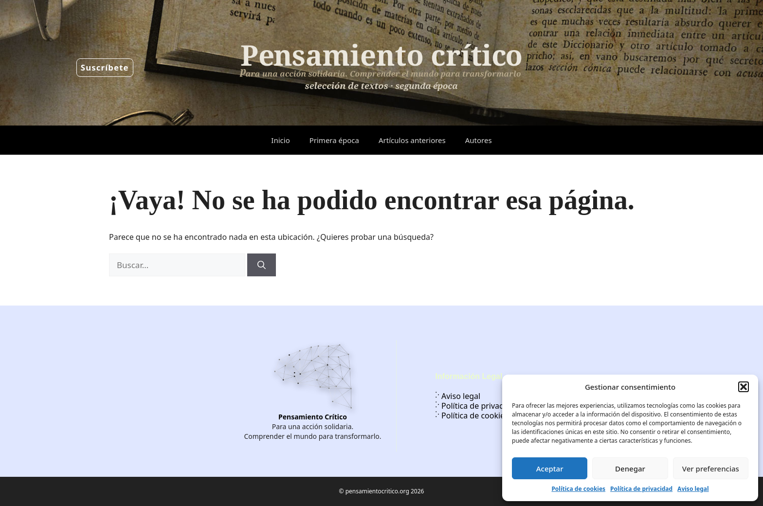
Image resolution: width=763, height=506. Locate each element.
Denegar (630, 468)
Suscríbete (105, 67)
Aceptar (549, 468)
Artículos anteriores (412, 140)
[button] (743, 387)
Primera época (334, 140)
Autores (478, 140)
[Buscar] (261, 265)
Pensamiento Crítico (312, 416)
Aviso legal (692, 489)
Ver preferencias (710, 468)
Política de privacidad (641, 489)
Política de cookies (578, 489)
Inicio (280, 140)
